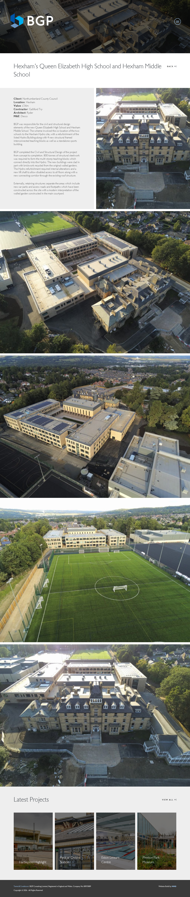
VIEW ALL (169, 800)
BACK (171, 66)
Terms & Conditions (21, 886)
